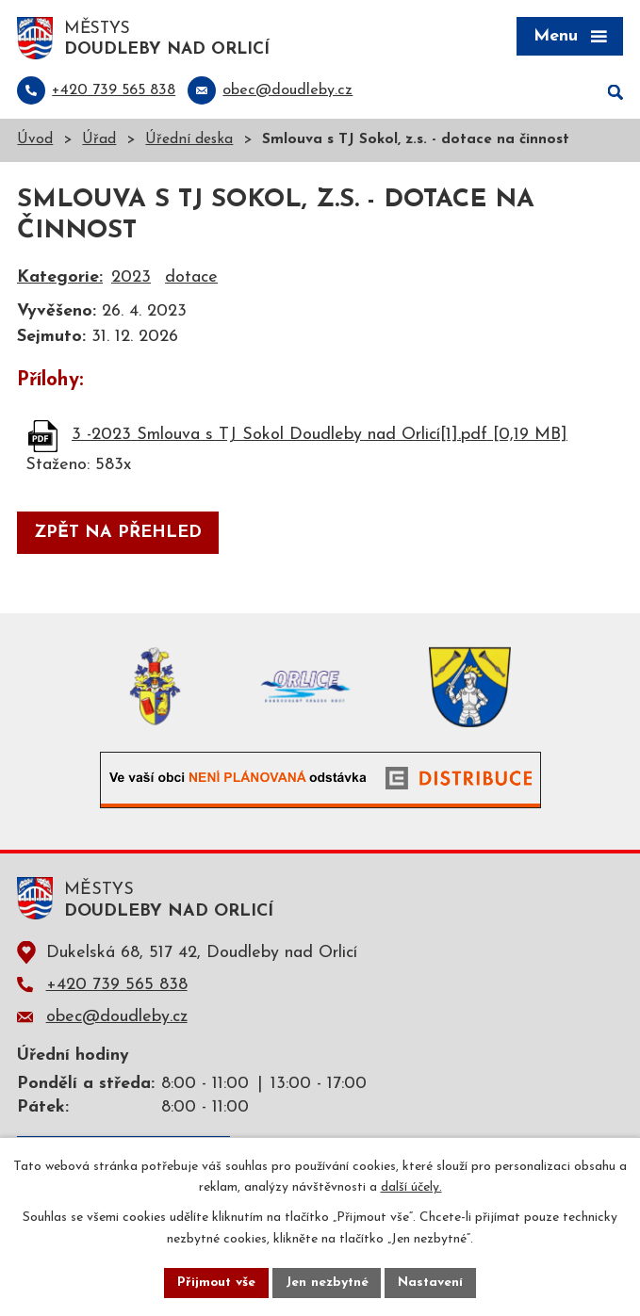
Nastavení (432, 1282)
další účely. (411, 1187)
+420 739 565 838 (117, 986)
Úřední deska (189, 142)
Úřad (99, 142)
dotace (191, 279)
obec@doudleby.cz (117, 1018)
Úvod (35, 142)
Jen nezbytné (327, 1282)
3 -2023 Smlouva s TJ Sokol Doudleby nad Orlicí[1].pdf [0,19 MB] (319, 436)
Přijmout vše (215, 1282)
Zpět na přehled (118, 534)
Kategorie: (60, 279)
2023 (131, 279)
